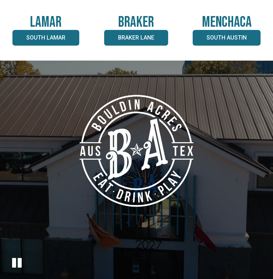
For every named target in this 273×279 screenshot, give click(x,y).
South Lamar (38, 40)
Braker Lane (129, 40)
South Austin (220, 40)
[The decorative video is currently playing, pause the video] (17, 264)
